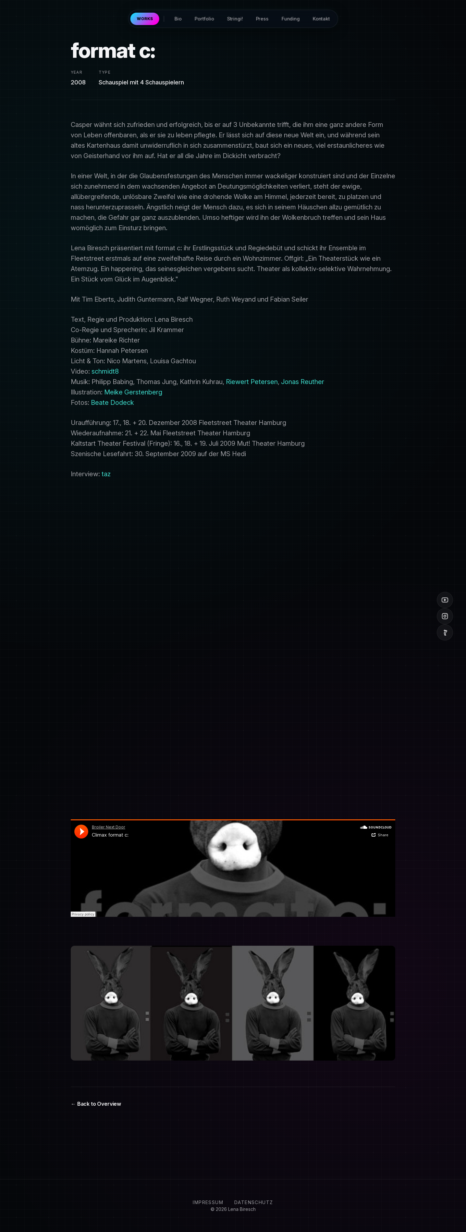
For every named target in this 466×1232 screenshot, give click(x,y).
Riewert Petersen (252, 382)
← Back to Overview (96, 1104)
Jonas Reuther (302, 382)
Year (76, 72)
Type (105, 72)
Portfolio (204, 18)
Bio (178, 18)
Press (262, 18)
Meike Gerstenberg (133, 392)
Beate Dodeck (112, 402)
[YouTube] (445, 600)
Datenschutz (253, 1202)
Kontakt (321, 18)
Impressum (208, 1202)
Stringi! (235, 18)
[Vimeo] (445, 632)
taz (106, 474)
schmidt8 (105, 371)
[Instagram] (445, 616)
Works (145, 18)
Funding (290, 18)
